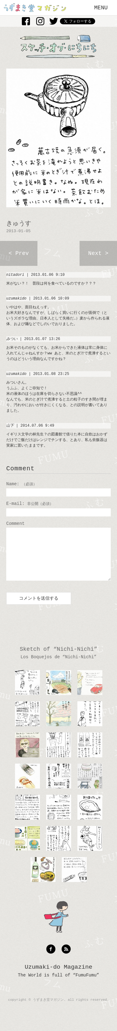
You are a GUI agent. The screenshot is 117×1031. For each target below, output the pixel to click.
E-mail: (29, 503)
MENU (101, 8)
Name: (21, 484)
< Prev (19, 253)
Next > (98, 253)
